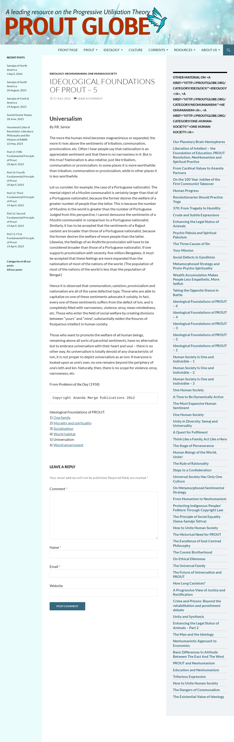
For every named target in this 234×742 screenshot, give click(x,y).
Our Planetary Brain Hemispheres (199, 142)
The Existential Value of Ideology (198, 697)
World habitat (64, 434)
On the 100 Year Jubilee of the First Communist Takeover (196, 181)
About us (209, 50)
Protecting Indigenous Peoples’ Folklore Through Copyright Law (198, 508)
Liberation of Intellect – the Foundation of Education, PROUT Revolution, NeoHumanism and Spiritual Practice (199, 155)
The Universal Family (189, 566)
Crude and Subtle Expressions (196, 215)
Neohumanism (76, 73)
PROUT (89, 50)
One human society (102, 73)
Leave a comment (90, 98)
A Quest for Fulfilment (190, 432)
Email (55, 566)
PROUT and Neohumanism (194, 663)
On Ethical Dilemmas (189, 559)
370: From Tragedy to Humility (197, 208)
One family (62, 417)
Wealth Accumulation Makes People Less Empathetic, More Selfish (196, 279)
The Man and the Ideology (193, 634)
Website (56, 585)
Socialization (63, 428)
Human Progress (186, 190)
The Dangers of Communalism (196, 690)
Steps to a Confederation (192, 470)
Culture (136, 50)
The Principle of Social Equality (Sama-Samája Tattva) (197, 519)
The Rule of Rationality (191, 463)
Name (55, 547)
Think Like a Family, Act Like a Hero (200, 439)
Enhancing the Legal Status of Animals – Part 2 (196, 625)
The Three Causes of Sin (191, 244)
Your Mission (183, 250)
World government (68, 445)
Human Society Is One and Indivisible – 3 (193, 381)
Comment (58, 488)
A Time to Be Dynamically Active (198, 397)
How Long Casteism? (189, 583)
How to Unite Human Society (195, 528)
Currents (157, 50)
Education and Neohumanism (196, 670)
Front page (68, 50)
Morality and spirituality (72, 423)
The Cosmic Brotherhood (192, 552)
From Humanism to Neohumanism (199, 499)
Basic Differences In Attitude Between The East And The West (198, 654)
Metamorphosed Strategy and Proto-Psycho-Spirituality (196, 266)
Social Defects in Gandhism (194, 257)
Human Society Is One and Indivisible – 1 (193, 359)
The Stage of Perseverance (193, 446)
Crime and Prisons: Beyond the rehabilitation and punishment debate (197, 605)
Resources (183, 50)
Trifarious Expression (189, 676)
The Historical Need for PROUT (197, 534)
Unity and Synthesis (188, 616)
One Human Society (188, 390)
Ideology (112, 50)
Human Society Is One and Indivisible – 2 (193, 370)
